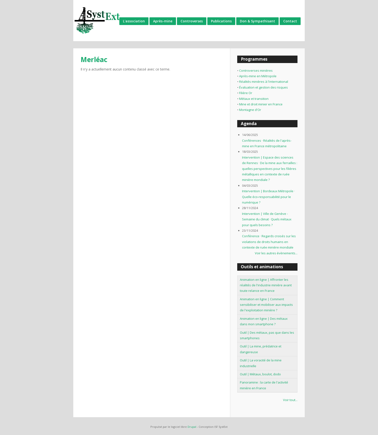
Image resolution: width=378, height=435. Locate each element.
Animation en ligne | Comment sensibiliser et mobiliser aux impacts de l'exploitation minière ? (266, 305)
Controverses (192, 21)
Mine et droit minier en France (261, 104)
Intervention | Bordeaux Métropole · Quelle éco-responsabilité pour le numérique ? (268, 197)
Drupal (192, 427)
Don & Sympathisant (257, 21)
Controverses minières (256, 70)
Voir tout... (290, 400)
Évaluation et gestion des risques (263, 87)
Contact (290, 21)
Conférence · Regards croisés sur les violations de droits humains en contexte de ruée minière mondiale (269, 241)
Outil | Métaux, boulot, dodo (260, 374)
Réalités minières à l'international (263, 81)
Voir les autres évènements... (276, 253)
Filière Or (245, 93)
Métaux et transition (254, 98)
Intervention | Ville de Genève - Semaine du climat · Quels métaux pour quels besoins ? (266, 219)
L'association (134, 21)
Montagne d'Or (250, 110)
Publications (221, 21)
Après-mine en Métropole (258, 76)
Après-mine (162, 21)
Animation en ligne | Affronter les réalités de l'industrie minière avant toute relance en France (266, 285)
